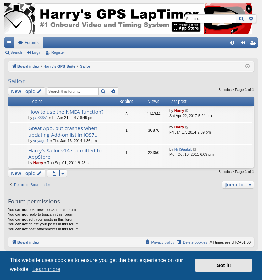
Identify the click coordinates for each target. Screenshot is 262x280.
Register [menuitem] (254, 44)
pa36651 (40, 117)
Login (36, 52)
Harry (179, 111)
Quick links (10, 44)
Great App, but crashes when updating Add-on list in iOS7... (63, 131)
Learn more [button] (46, 269)
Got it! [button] (224, 265)
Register (58, 52)
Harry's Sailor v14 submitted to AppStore (65, 153)
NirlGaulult (183, 149)
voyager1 (41, 141)
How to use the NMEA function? (65, 111)
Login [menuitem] (244, 44)
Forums (32, 42)
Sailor (16, 81)
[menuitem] (232, 42)
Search (16, 52)
